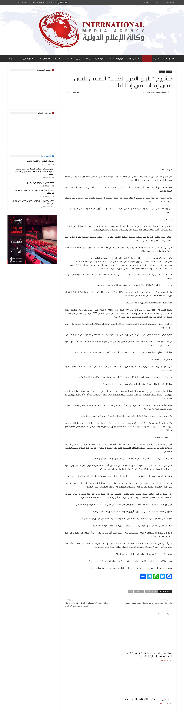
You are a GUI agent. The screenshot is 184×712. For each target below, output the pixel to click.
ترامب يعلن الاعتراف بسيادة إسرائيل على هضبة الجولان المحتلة (147, 601)
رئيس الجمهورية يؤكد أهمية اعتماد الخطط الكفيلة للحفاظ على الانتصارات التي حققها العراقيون (89, 602)
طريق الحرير (139, 591)
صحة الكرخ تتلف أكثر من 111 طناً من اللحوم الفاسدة (120, 648)
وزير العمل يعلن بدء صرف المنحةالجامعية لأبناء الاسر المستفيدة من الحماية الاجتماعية (155, 650)
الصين (154, 591)
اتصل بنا (146, 3)
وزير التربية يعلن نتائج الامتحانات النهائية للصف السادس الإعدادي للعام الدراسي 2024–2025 (83, 650)
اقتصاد (169, 72)
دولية (162, 72)
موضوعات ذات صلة (165, 614)
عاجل (130, 591)
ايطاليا (148, 591)
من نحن (155, 3)
